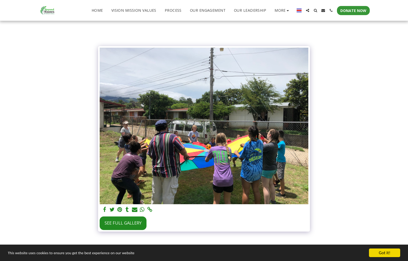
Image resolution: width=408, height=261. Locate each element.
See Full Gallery (123, 223)
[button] (307, 10)
